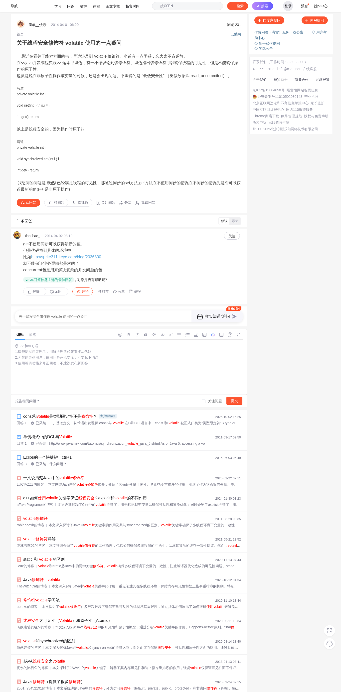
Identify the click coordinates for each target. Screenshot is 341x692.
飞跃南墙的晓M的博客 (34, 615)
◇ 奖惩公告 (263, 36)
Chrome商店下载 (266, 104)
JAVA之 (44, 649)
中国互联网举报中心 (268, 98)
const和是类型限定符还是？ (60, 404)
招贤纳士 (281, 68)
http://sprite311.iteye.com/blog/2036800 (66, 245)
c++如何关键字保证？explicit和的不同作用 (85, 486)
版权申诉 (260, 111)
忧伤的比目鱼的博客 (32, 656)
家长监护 (318, 91)
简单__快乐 (37, 13)
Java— (41, 567)
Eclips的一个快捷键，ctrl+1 (47, 445)
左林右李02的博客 (31, 534)
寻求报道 (323, 68)
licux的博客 (25, 554)
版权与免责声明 (316, 104)
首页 (20, 22)
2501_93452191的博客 (34, 676)
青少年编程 (107, 404)
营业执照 (311, 85)
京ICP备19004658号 (269, 78)
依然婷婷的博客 (29, 636)
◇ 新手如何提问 (267, 31)
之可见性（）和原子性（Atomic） (67, 608)
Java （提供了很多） (54, 670)
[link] (20, 22)
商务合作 (302, 68)
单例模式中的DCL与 (47, 425)
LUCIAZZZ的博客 (30, 472)
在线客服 (310, 57)
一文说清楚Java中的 (53, 466)
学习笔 (41, 588)
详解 (39, 527)
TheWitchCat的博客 (32, 574)
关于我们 (260, 68)
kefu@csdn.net (288, 57)
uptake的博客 (27, 595)
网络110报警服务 (299, 98)
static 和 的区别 (44, 547)
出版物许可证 (279, 111)
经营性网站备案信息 (302, 78)
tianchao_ (32, 224)
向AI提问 (314, 8)
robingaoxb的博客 (30, 513)
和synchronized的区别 (49, 629)
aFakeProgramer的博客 (35, 493)
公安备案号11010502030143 (280, 85)
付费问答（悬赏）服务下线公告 (279, 20)
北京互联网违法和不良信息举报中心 (281, 91)
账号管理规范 (291, 104)
